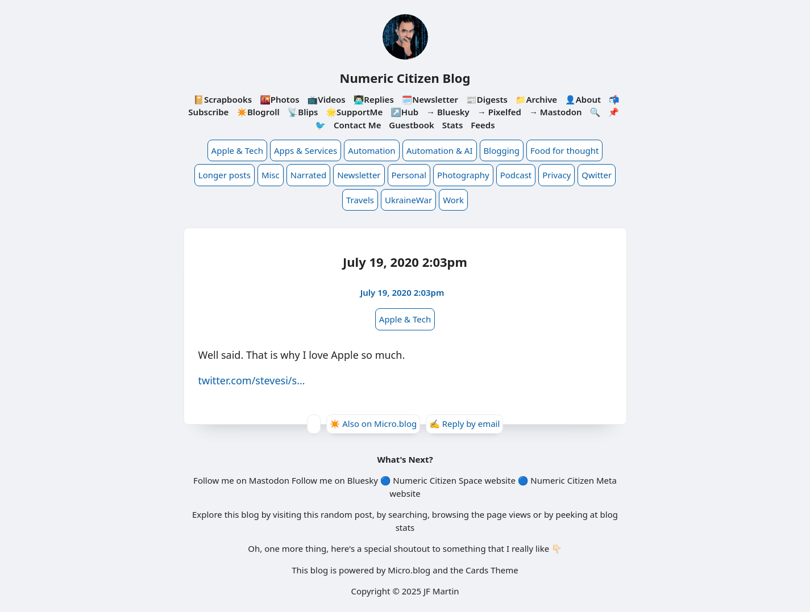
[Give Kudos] (313, 424)
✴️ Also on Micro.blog (373, 423)
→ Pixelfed (499, 112)
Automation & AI (439, 150)
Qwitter (596, 175)
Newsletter (358, 175)
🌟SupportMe (354, 112)
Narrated (308, 175)
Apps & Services (305, 150)
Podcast (516, 175)
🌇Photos (279, 99)
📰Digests (487, 99)
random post (346, 514)
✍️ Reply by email (464, 423)
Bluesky (362, 480)
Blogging (502, 150)
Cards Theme (492, 570)
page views (509, 514)
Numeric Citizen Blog (405, 77)
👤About (583, 99)
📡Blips (303, 112)
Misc (270, 175)
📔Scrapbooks (222, 99)
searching (407, 514)
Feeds (483, 125)
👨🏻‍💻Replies (374, 99)
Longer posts (224, 175)
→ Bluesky (448, 112)
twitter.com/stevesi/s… (251, 380)
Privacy (556, 175)
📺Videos (327, 99)
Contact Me (357, 125)
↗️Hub (404, 112)
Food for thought (564, 150)
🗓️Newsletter (430, 99)
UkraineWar (408, 200)
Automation (371, 150)
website (499, 480)
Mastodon (269, 480)
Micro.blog (409, 570)
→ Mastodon (555, 112)
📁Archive (536, 99)
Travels (360, 200)
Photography (463, 175)
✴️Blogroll (257, 112)
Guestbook (411, 125)
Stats (452, 125)
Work (453, 200)
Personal (409, 175)
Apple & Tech (237, 150)
